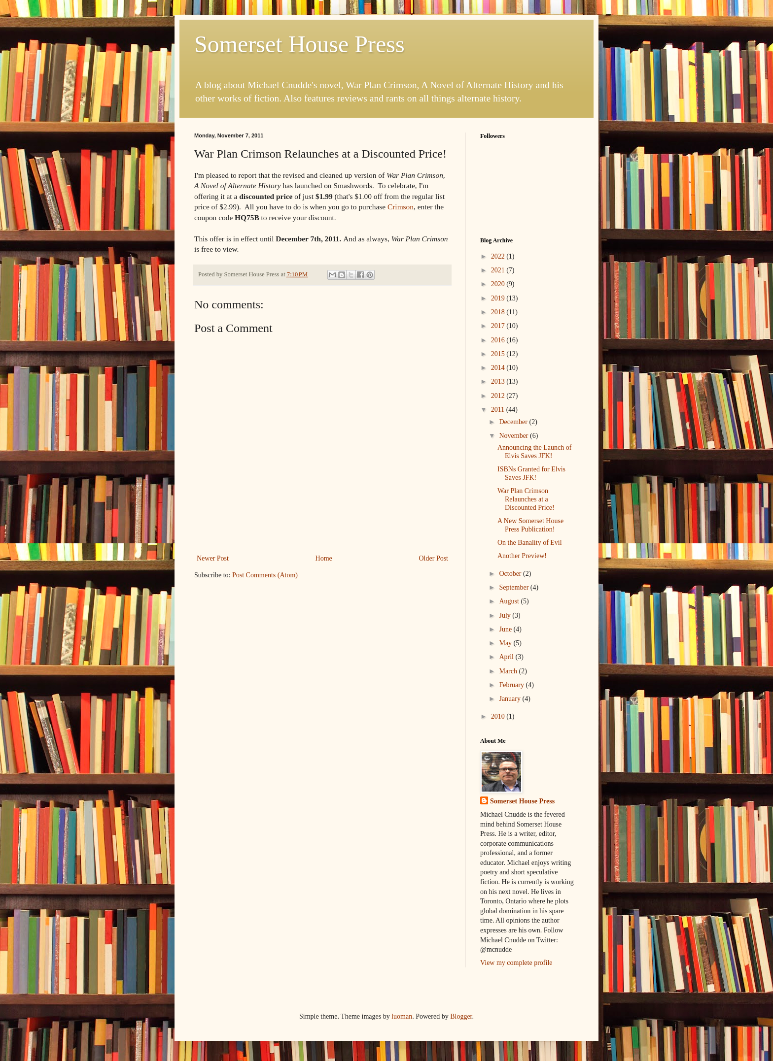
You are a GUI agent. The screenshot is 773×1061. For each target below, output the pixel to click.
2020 (499, 284)
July (505, 615)
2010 (499, 716)
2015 (499, 354)
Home (324, 558)
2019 (499, 298)
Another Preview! (522, 556)
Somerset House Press (299, 44)
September (514, 587)
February (512, 685)
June (506, 629)
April (507, 657)
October (511, 573)
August (510, 601)
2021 (499, 270)
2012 (499, 395)
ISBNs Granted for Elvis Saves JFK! (531, 473)
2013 (499, 381)
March (509, 671)
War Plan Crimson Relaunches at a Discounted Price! (526, 499)
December (514, 422)
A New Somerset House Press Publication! (530, 525)
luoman (401, 1016)
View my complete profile (516, 962)
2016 (499, 340)
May (506, 643)
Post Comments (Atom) (265, 575)
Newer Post (213, 558)
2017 (499, 326)
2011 (498, 409)
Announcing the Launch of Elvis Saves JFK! (534, 452)
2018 (499, 312)
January (510, 698)
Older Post (434, 558)
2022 (499, 256)
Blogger (461, 1016)
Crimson (400, 206)
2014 (499, 367)
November (514, 435)
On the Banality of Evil (529, 542)
